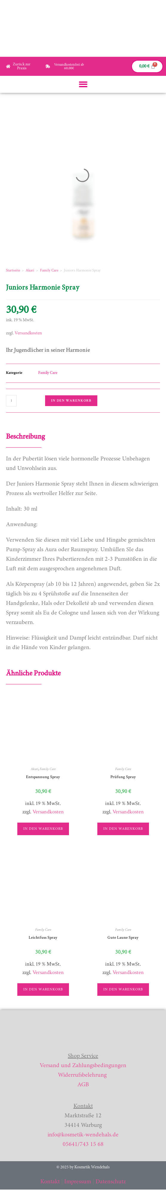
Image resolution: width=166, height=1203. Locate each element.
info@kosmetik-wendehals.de (83, 1135)
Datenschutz (111, 1182)
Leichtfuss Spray (43, 937)
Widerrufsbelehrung (82, 1075)
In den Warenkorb (71, 400)
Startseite (13, 270)
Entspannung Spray (43, 777)
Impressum (77, 1182)
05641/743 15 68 (83, 1144)
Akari (30, 270)
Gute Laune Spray (123, 937)
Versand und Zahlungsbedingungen (83, 1066)
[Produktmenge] (11, 400)
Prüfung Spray (123, 777)
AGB (83, 1085)
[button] (83, 84)
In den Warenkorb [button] (43, 829)
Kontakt (50, 1182)
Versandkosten (28, 333)
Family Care (49, 270)
